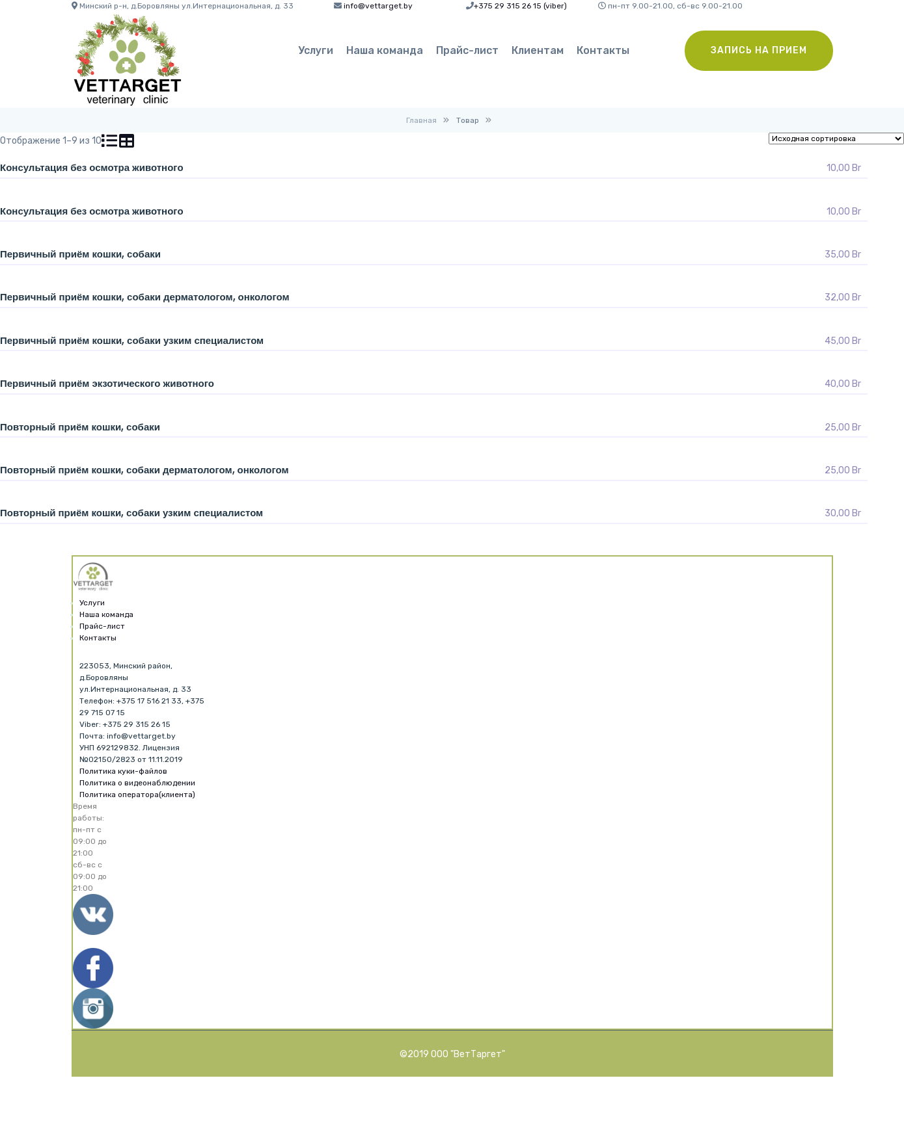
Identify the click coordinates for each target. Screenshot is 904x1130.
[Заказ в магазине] (836, 138)
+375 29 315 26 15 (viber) (520, 5)
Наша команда (384, 50)
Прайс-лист (467, 50)
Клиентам (538, 50)
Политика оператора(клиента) (137, 794)
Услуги (315, 50)
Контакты (603, 50)
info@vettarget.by (378, 5)
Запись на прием (759, 50)
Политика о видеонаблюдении (137, 782)
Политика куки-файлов (123, 771)
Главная (421, 120)
